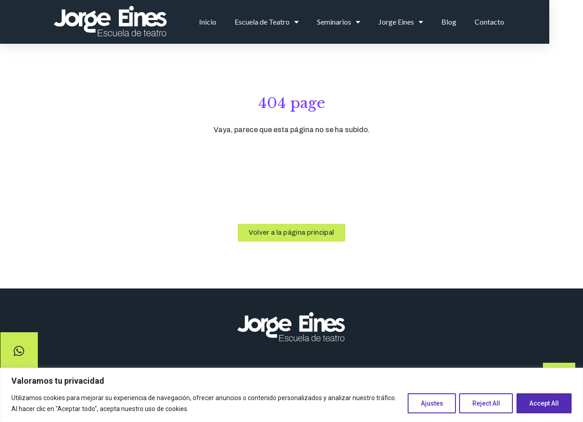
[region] (291, 395)
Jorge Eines (431, 22)
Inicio (238, 21)
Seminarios (369, 22)
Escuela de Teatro (297, 22)
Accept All (543, 403)
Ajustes (430, 403)
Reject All (485, 403)
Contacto (520, 21)
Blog (479, 21)
